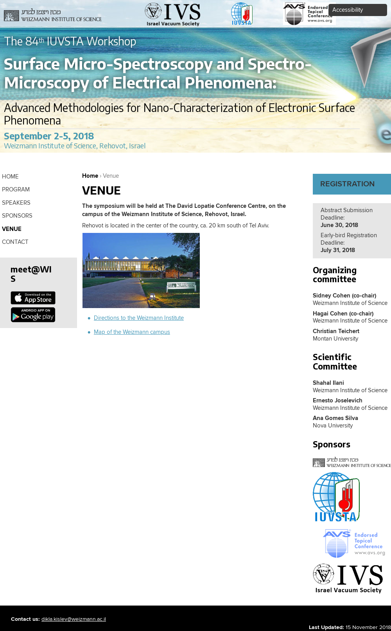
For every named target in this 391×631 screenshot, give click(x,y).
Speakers (16, 203)
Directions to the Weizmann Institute (139, 318)
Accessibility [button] (347, 10)
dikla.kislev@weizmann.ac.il (73, 619)
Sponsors (17, 216)
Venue (12, 229)
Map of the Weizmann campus (132, 332)
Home (90, 176)
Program (16, 189)
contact (15, 242)
